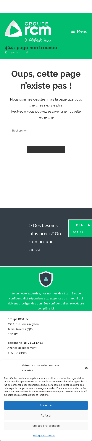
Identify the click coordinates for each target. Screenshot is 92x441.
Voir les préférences (46, 425)
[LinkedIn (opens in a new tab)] (49, 6)
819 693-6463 (33, 343)
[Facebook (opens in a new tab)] (43, 6)
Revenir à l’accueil (46, 149)
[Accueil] (6, 52)
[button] (86, 368)
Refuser (46, 415)
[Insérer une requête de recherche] (46, 130)
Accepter (46, 405)
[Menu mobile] (79, 31)
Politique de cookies (44, 435)
